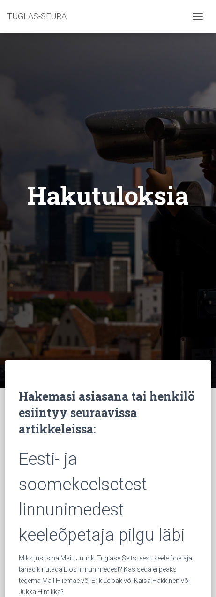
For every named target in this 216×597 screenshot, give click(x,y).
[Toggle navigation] (197, 16)
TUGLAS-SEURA (37, 16)
